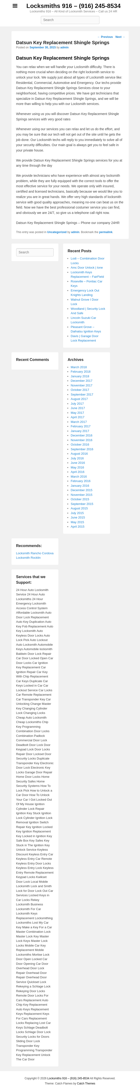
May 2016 (77, 467)
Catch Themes (86, 1083)
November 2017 (82, 385)
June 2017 (78, 408)
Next (120, 37)
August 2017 (79, 399)
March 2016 (79, 476)
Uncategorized (57, 232)
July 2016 (77, 458)
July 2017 (77, 403)
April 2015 (78, 526)
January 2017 (80, 431)
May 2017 (77, 412)
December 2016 (82, 435)
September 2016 (82, 449)
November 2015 (82, 495)
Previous (105, 37)
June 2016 (78, 462)
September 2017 (82, 394)
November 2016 (82, 440)
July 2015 (77, 513)
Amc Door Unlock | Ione (87, 267)
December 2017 (82, 380)
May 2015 (77, 522)
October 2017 (80, 390)
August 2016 (79, 453)
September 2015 (82, 504)
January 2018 (80, 376)
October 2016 (80, 444)
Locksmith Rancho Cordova (35, 553)
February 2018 (81, 371)
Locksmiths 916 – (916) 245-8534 (73, 5)
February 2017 (81, 426)
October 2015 (80, 499)
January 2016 (80, 485)
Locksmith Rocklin (28, 557)
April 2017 (78, 417)
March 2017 (79, 422)
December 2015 (82, 490)
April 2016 (78, 472)
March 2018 (79, 367)
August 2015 (79, 508)
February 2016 (81, 481)
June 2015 (78, 517)
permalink (106, 232)
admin (64, 47)
